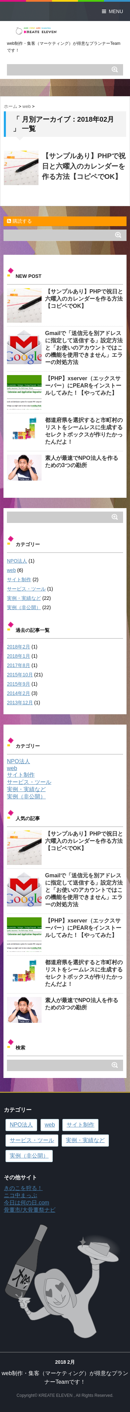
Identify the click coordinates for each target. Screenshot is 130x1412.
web (11, 570)
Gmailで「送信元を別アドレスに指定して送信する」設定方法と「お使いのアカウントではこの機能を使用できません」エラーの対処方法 (84, 347)
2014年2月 (18, 693)
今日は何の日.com (26, 1203)
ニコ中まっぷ (20, 1195)
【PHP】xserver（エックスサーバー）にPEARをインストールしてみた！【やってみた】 (83, 385)
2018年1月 (18, 656)
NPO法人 (17, 561)
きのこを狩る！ (23, 1188)
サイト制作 (19, 579)
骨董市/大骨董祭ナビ (29, 1210)
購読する (19, 221)
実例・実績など (24, 598)
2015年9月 (18, 684)
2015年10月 (20, 674)
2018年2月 (18, 646)
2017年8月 (18, 665)
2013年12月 (20, 702)
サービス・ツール (26, 589)
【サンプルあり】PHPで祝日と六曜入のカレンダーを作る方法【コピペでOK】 (83, 166)
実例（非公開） (24, 607)
